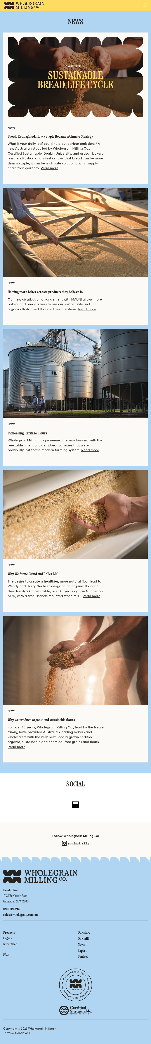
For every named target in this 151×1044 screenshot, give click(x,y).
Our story (84, 932)
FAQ (6, 954)
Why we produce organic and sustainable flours (41, 720)
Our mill (83, 938)
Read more (49, 168)
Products (9, 932)
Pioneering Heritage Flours (27, 433)
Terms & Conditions (16, 1033)
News (81, 944)
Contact (83, 956)
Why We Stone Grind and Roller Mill (33, 574)
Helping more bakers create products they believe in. (46, 292)
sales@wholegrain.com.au (20, 914)
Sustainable (10, 943)
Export (82, 950)
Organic (8, 937)
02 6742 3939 (12, 908)
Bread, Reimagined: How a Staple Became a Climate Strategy (50, 136)
